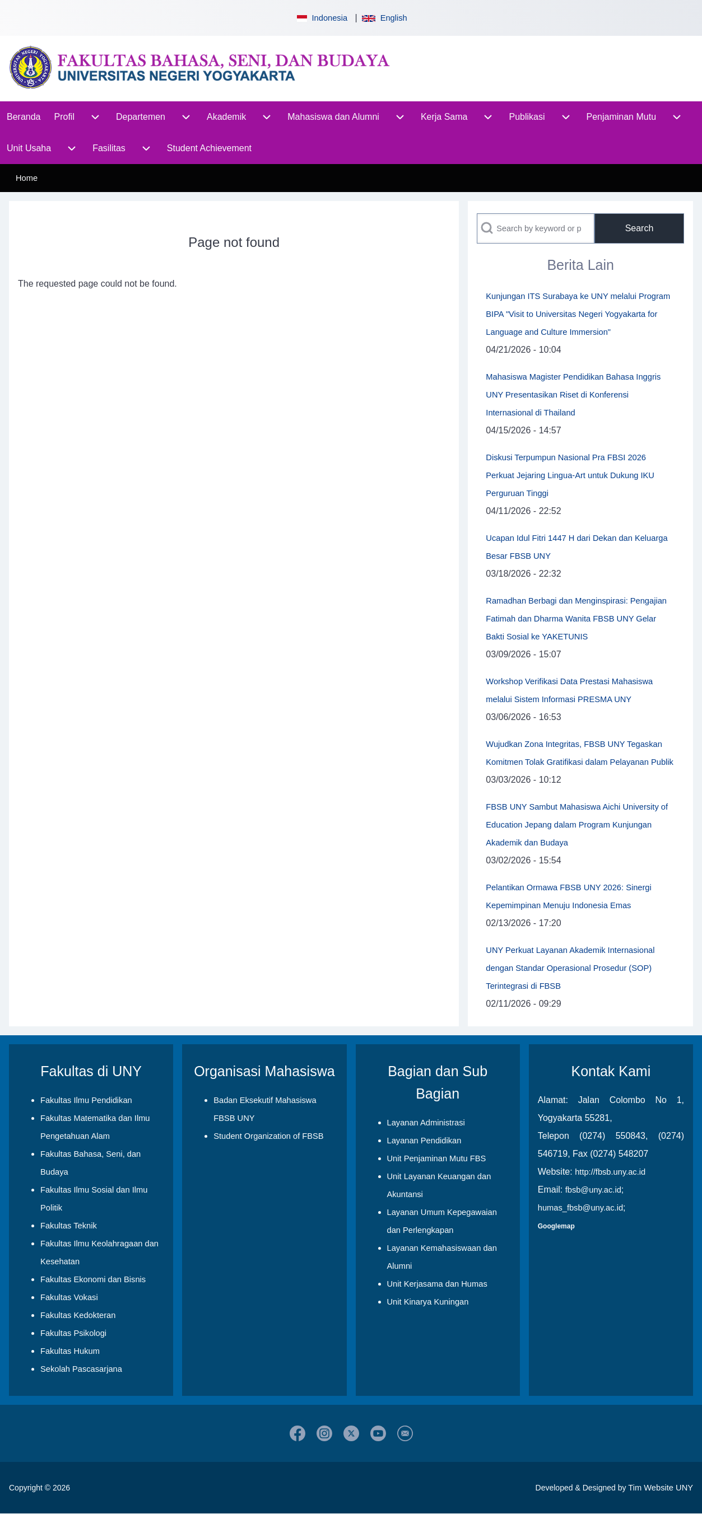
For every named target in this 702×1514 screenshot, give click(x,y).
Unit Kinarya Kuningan (428, 1301)
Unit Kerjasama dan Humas (437, 1283)
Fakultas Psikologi (73, 1333)
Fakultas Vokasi (69, 1297)
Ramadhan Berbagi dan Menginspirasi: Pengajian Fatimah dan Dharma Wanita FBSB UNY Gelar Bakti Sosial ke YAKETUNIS (576, 618)
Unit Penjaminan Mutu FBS (436, 1158)
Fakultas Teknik (68, 1225)
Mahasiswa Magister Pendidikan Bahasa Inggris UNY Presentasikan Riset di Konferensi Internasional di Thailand (573, 394)
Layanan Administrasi (426, 1122)
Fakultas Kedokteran (77, 1315)
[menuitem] (24, 117)
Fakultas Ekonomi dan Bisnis (93, 1279)
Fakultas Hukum (70, 1351)
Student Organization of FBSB (268, 1136)
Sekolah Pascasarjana (81, 1369)
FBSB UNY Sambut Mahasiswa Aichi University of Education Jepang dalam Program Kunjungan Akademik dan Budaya (577, 824)
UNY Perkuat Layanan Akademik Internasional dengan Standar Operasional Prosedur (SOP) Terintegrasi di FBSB (570, 968)
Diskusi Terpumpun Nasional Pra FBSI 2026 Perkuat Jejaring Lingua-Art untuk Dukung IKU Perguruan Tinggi (570, 475)
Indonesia (321, 17)
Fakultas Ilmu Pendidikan (86, 1100)
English (384, 17)
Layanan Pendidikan (424, 1140)
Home (27, 178)
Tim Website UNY (660, 1487)
